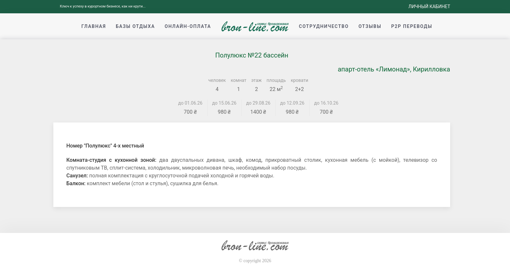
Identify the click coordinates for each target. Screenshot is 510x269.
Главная (93, 26)
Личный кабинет (429, 6)
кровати (299, 80)
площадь (276, 80)
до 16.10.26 (326, 103)
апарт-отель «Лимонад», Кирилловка (394, 69)
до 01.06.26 (190, 103)
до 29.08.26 (258, 103)
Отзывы (369, 26)
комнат (238, 80)
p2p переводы (412, 26)
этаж (256, 80)
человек (217, 80)
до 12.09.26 (292, 103)
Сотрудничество (324, 26)
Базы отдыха (135, 26)
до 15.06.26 (224, 103)
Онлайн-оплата (188, 26)
